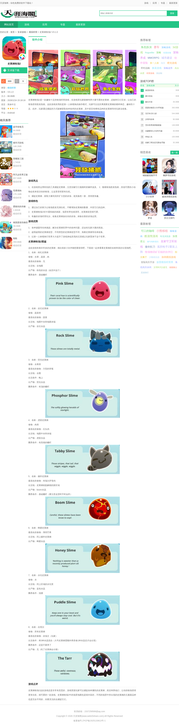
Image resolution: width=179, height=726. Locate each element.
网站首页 (9, 24)
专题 (163, 3)
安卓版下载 (13, 70)
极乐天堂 (148, 102)
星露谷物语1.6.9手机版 (154, 108)
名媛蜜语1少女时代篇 (153, 131)
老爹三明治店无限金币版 (155, 143)
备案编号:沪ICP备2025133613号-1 (89, 720)
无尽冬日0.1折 (151, 113)
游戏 (146, 3)
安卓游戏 (22, 32)
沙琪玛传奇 (149, 119)
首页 (12, 32)
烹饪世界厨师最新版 (153, 125)
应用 (155, 3)
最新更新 (173, 3)
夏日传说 (148, 96)
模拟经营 (33, 32)
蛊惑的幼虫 (149, 90)
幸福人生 (148, 137)
